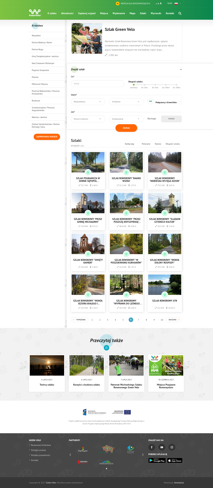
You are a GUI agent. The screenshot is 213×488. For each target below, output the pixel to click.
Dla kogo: (152, 118)
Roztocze (36, 100)
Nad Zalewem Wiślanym (43, 63)
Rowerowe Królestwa (41, 445)
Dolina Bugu (37, 49)
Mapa (132, 13)
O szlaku (52, 13)
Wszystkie (36, 35)
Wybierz (171, 119)
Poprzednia (80, 320)
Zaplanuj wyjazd (86, 13)
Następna (172, 320)
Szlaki (143, 13)
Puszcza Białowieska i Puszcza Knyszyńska (45, 92)
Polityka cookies (38, 450)
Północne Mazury (40, 84)
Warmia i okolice (39, 117)
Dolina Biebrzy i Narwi (42, 42)
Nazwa (158, 143)
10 (162, 319)
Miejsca (104, 13)
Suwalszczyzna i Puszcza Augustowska (43, 109)
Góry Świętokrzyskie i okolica (45, 56)
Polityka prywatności (40, 455)
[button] (177, 3)
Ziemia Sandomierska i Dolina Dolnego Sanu (45, 125)
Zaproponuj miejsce (46, 136)
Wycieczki (156, 13)
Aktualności (67, 13)
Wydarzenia (119, 13)
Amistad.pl (179, 482)
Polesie (35, 77)
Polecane (146, 143)
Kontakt (170, 13)
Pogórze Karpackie (40, 70)
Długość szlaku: (135, 81)
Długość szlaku (173, 143)
